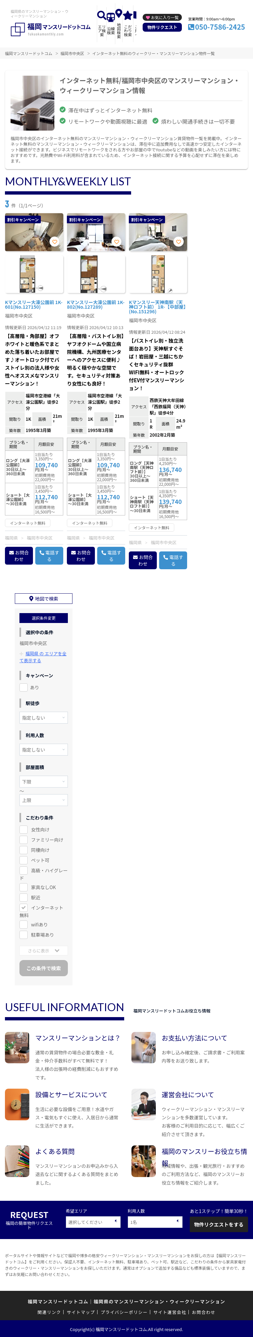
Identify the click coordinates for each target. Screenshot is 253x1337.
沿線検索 (111, 30)
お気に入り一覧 (165, 17)
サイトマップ (81, 1311)
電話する (52, 555)
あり (34, 686)
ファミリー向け (47, 838)
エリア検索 (102, 30)
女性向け (40, 828)
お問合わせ (21, 555)
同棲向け (40, 848)
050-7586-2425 (220, 27)
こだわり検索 (128, 30)
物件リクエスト (162, 27)
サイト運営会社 (169, 1311)
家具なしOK (43, 886)
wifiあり (39, 923)
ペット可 (40, 858)
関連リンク (49, 1311)
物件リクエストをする (218, 1223)
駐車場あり (42, 933)
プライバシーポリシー (124, 1311)
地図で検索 (46, 597)
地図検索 (119, 30)
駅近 (35, 896)
